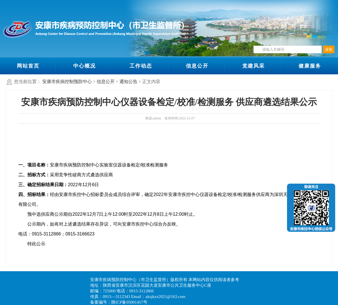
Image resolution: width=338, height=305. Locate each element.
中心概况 (84, 66)
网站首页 (28, 66)
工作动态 (141, 66)
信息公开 (197, 66)
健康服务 (310, 66)
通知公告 (128, 81)
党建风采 (253, 66)
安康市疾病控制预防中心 (67, 81)
